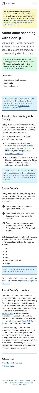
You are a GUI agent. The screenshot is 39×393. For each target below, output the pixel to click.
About (24, 384)
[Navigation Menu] (34, 3)
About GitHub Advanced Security (14, 68)
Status (33, 380)
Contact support (8, 366)
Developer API (29, 382)
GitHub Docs (10, 3)
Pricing (21, 382)
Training (15, 384)
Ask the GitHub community (12, 363)
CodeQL (17, 316)
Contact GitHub (13, 382)
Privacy (22, 380)
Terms (16, 380)
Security (28, 380)
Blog (20, 384)
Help (6, 382)
